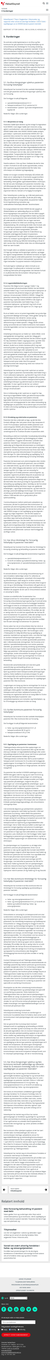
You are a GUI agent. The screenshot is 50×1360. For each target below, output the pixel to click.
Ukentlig (12, 1329)
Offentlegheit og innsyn (25, 1290)
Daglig (4, 1329)
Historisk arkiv (25, 1287)
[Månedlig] (18, 1329)
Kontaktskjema (6, 1350)
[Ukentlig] (10, 1329)
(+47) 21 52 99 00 (13, 1348)
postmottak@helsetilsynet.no (11, 1352)
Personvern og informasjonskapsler (25, 1285)
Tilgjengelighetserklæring (25, 1282)
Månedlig (21, 1329)
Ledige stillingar (25, 1279)
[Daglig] (2, 1329)
